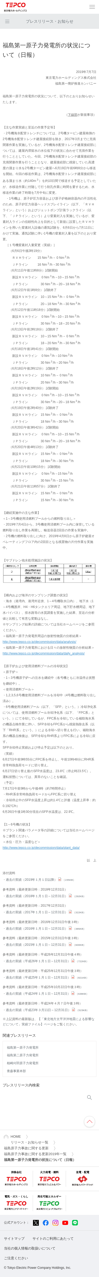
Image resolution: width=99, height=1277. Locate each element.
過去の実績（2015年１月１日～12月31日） (46, 945)
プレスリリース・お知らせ (49, 21)
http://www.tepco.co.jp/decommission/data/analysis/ (39, 642)
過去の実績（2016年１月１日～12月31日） (46, 928)
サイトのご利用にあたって (53, 1239)
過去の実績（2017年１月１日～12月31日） (46, 912)
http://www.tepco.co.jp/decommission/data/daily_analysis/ (44, 653)
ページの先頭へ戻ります (89, 1121)
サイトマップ (14, 1239)
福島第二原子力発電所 (23, 1055)
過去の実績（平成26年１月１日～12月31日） (47, 961)
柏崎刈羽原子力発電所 (23, 1063)
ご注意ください (16, 1258)
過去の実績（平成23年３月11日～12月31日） (47, 1010)
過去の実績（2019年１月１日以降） (41, 880)
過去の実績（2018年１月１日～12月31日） (46, 896)
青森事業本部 (16, 1071)
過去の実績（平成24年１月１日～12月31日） (47, 993)
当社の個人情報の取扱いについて (29, 1248)
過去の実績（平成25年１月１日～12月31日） (47, 977)
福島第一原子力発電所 (23, 1047)
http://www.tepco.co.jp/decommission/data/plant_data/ (41, 848)
